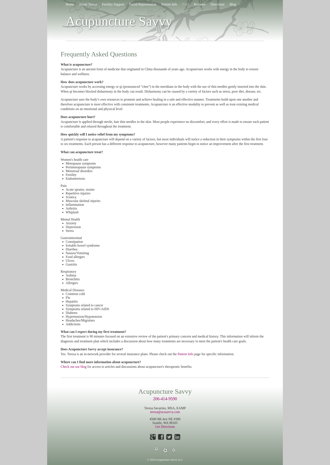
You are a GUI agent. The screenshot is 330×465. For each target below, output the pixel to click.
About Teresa (88, 4)
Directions (217, 4)
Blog (233, 4)
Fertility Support (113, 4)
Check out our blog (73, 366)
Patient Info (169, 4)
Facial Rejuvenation (142, 4)
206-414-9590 (165, 398)
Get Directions (165, 426)
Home (70, 4)
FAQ (185, 4)
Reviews (199, 4)
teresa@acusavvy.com (165, 412)
